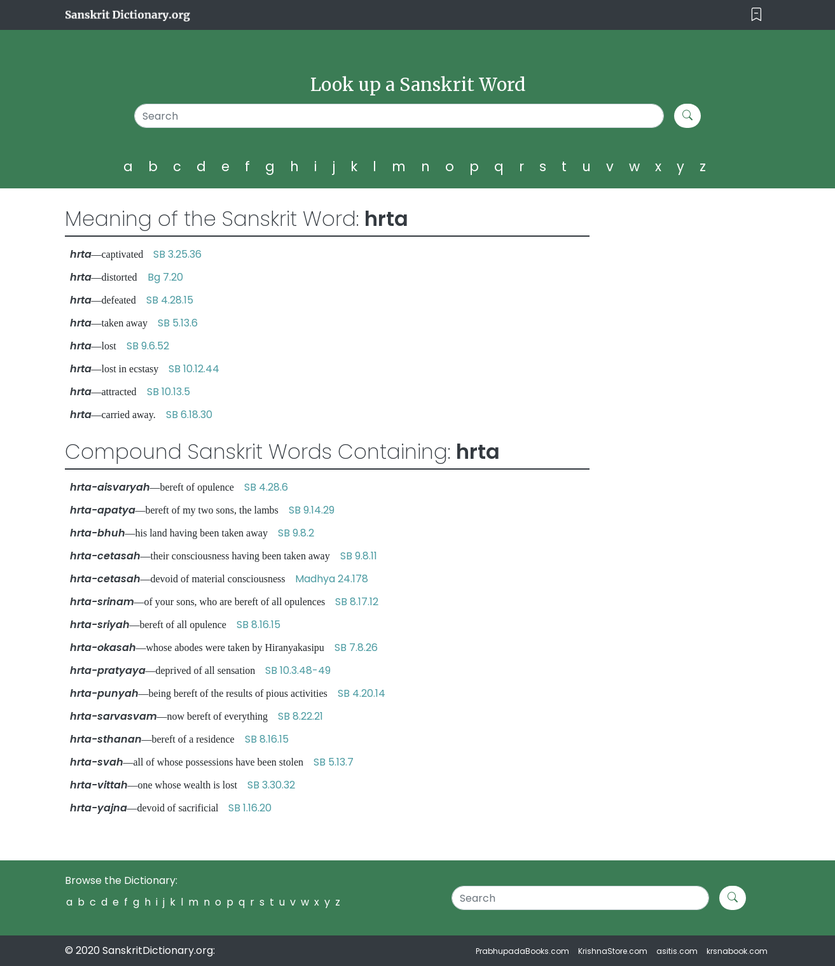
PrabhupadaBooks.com (522, 951)
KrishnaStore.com (612, 951)
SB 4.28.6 (266, 487)
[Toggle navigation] (756, 15)
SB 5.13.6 (178, 323)
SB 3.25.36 (177, 254)
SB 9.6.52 (148, 346)
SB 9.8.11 (358, 556)
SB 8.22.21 (300, 716)
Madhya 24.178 (331, 578)
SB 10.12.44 (194, 368)
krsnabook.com (737, 951)
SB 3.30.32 (271, 785)
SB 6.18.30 (189, 414)
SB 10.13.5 (168, 391)
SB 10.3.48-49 (298, 670)
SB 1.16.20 (250, 808)
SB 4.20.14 (361, 693)
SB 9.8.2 (296, 533)
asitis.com (677, 951)
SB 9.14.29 (312, 510)
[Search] (399, 116)
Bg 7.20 (165, 277)
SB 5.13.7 (334, 762)
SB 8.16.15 (258, 624)
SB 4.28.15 (169, 300)
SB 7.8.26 (356, 647)
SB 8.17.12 (356, 601)
